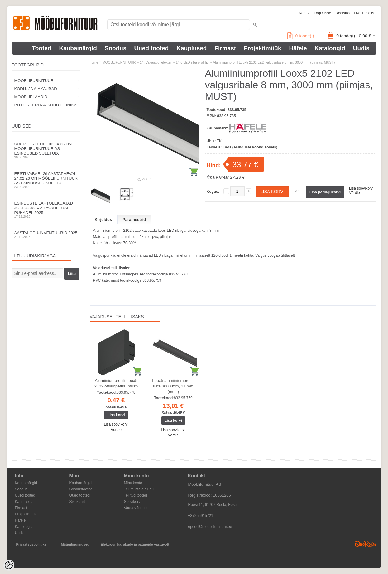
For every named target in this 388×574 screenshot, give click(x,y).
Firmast (225, 48)
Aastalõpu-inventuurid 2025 (46, 235)
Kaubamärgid (78, 48)
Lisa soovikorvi (361, 188)
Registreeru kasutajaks (354, 13)
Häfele (298, 48)
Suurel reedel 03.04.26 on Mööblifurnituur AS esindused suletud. (46, 150)
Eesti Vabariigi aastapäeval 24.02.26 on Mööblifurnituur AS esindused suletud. (46, 180)
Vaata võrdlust (136, 508)
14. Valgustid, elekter (156, 62)
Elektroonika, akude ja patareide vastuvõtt (135, 544)
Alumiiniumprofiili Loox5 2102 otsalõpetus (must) (116, 383)
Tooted (41, 48)
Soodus (116, 48)
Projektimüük (262, 48)
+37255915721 (200, 515)
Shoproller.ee (365, 544)
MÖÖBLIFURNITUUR (34, 80)
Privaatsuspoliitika (31, 544)
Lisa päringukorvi (325, 192)
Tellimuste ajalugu (139, 489)
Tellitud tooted (135, 495)
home (94, 62)
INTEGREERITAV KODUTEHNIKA (45, 105)
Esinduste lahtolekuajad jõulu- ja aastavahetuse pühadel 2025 (46, 209)
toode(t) (300, 35)
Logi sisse (322, 13)
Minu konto (133, 483)
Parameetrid (134, 219)
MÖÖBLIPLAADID (30, 97)
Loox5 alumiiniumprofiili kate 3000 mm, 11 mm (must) (173, 386)
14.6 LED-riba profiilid (192, 62)
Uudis (361, 48)
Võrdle (354, 193)
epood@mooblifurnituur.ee (210, 526)
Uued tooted (151, 48)
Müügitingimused (75, 544)
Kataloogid (330, 48)
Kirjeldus (103, 219)
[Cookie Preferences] (8, 565)
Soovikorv (132, 501)
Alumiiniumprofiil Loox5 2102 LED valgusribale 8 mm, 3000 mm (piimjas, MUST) (274, 62)
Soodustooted (81, 489)
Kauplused (191, 48)
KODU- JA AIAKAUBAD (35, 88)
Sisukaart (77, 501)
